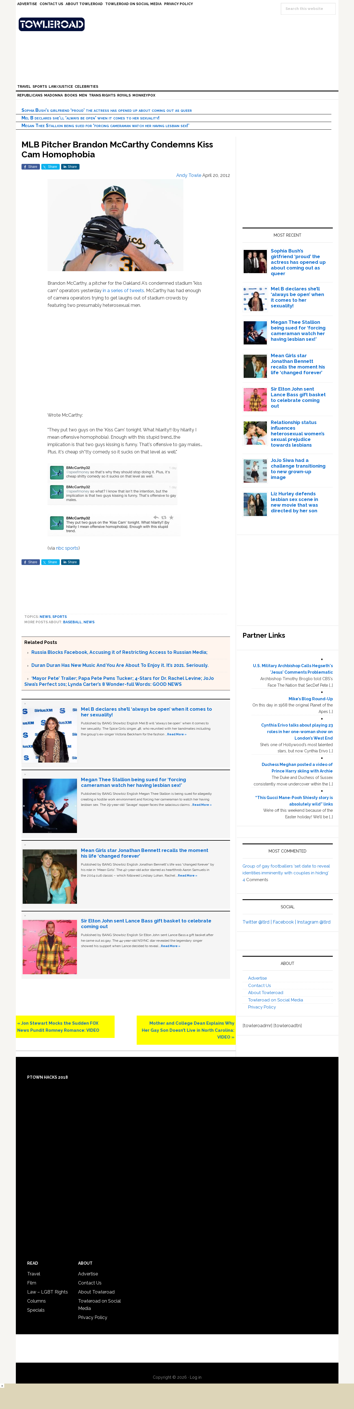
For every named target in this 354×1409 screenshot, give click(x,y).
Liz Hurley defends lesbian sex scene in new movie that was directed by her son (294, 502)
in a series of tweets (123, 290)
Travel (33, 1274)
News (45, 617)
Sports (59, 617)
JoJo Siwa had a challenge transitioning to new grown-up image (298, 468)
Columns (36, 1301)
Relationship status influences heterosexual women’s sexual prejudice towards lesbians (298, 433)
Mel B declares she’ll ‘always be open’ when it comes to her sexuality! (91, 118)
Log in (195, 1377)
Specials (36, 1310)
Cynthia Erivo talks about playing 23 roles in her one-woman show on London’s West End (297, 731)
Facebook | (285, 922)
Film (31, 1283)
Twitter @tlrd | (258, 922)
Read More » (176, 734)
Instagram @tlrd (314, 922)
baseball (72, 622)
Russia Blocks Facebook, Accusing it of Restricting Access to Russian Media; (119, 652)
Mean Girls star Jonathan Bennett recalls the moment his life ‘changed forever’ (298, 364)
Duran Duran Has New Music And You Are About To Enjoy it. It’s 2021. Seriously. (120, 665)
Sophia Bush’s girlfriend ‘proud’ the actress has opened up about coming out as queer (107, 110)
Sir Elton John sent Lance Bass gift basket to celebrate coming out (298, 397)
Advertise (257, 978)
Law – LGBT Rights (47, 1292)
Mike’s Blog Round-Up (311, 699)
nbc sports (67, 548)
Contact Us (259, 985)
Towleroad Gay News (178, 24)
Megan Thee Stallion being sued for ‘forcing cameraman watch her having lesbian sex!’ (105, 125)
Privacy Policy (262, 1007)
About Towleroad (265, 992)
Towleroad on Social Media (275, 1000)
